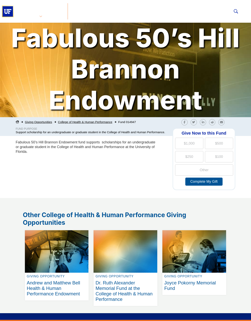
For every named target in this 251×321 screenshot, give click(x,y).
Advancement (40, 10)
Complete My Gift (203, 181)
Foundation (162, 10)
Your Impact (130, 10)
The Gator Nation (198, 10)
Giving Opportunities (89, 10)
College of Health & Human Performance (85, 122)
